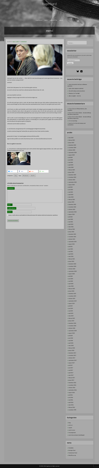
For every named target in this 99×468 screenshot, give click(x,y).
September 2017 (73, 360)
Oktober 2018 (72, 328)
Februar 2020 (72, 288)
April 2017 (71, 372)
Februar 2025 (72, 140)
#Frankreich (25, 175)
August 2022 (72, 214)
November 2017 (72, 355)
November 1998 (72, 409)
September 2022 (73, 212)
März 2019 (71, 315)
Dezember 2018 (72, 323)
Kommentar (11, 188)
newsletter (53, 20)
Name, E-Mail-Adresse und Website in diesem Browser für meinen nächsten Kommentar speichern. (33, 215)
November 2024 (72, 147)
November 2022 (72, 207)
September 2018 (73, 330)
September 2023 (73, 182)
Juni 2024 (71, 160)
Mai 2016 (71, 400)
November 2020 (72, 266)
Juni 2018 (71, 338)
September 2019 (73, 301)
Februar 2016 (72, 407)
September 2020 (73, 271)
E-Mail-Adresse (12, 208)
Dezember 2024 (72, 145)
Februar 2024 (72, 169)
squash (70, 427)
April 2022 (71, 224)
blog (46, 20)
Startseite (39, 20)
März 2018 (71, 345)
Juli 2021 (71, 246)
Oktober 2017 (72, 358)
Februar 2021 (72, 259)
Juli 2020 (71, 276)
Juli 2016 (71, 395)
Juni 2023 (71, 189)
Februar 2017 (72, 377)
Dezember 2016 (72, 382)
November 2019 (72, 296)
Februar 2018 (72, 348)
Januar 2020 (71, 291)
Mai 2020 (71, 281)
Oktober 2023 (72, 179)
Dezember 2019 (72, 293)
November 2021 (72, 236)
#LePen (33, 175)
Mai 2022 (71, 221)
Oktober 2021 (72, 239)
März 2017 (71, 375)
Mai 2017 (71, 370)
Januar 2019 (71, 320)
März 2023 (71, 197)
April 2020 (71, 283)
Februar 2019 (72, 318)
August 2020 (72, 273)
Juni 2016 (71, 397)
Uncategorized (72, 432)
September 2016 (73, 390)
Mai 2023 (71, 192)
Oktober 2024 (72, 150)
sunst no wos (72, 430)
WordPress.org (72, 455)
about (61, 20)
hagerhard (49, 4)
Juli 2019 (71, 306)
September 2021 (73, 241)
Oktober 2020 (72, 268)
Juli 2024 (71, 157)
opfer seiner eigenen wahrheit (76, 88)
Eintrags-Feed (72, 450)
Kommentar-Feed (73, 452)
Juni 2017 (71, 367)
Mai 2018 (71, 340)
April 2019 (71, 313)
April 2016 (71, 402)
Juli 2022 (71, 216)
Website (10, 211)
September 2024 (73, 152)
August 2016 (72, 392)
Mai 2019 (71, 310)
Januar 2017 (71, 380)
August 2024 (72, 155)
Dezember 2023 (72, 174)
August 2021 (72, 244)
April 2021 (71, 254)
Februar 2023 (72, 199)
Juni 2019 (71, 308)
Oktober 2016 (72, 387)
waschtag (74, 120)
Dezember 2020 (72, 263)
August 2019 (72, 303)
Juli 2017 (71, 365)
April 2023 (71, 194)
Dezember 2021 (72, 234)
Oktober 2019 (72, 298)
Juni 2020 (71, 278)
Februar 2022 (72, 229)
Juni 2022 (71, 219)
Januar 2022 (71, 231)
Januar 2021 (71, 261)
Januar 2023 (71, 202)
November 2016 (72, 385)
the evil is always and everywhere (77, 91)
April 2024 (71, 164)
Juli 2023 (71, 187)
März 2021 (71, 256)
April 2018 (71, 343)
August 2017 (72, 362)
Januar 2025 (71, 142)
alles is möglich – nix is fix (75, 96)
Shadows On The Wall (74, 93)
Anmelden (71, 448)
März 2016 (71, 405)
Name (9, 204)
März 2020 (71, 286)
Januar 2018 (71, 350)
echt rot (70, 425)
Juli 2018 (71, 335)
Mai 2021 (71, 251)
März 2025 (71, 137)
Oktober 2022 (72, 209)
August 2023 (72, 184)
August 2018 (72, 333)
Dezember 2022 (72, 204)
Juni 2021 (71, 249)
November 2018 (72, 325)
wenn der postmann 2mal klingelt (76, 435)
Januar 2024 (71, 172)
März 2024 (71, 167)
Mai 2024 (71, 162)
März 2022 (71, 226)
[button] (12, 171)
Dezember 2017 (72, 353)
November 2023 (72, 177)
